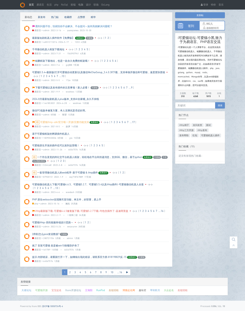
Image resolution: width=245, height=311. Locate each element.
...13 (61, 76)
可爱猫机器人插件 (210, 135)
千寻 (165, 157)
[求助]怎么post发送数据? (45, 234)
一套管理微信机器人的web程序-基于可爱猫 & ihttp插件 (67, 172)
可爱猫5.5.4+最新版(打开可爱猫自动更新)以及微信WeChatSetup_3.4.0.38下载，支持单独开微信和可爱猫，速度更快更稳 (98, 72)
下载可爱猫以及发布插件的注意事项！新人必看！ (62, 87)
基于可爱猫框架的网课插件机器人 (50, 133)
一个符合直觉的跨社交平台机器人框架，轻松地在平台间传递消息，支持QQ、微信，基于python (89, 157)
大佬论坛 (26, 290)
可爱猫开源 (41, 290)
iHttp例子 (184, 125)
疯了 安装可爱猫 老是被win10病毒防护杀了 (55, 245)
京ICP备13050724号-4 (52, 306)
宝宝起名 (56, 290)
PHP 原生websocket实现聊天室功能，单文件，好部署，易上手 (66, 199)
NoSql (64, 4)
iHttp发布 (202, 130)
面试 (208, 125)
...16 (160, 210)
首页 (31, 4)
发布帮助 (184, 135)
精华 (93, 17)
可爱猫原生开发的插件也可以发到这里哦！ (55, 145)
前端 (73, 4)
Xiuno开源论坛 (73, 290)
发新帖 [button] (200, 15)
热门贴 (55, 17)
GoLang (105, 4)
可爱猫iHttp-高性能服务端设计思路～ (52, 222)
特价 (213, 4)
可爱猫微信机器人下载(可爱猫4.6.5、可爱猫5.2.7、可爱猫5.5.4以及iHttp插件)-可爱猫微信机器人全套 (88, 184)
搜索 (220, 105)
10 (112, 272)
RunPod (100, 290)
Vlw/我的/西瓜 (39, 161)
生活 (49, 4)
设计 (88, 4)
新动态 (28, 17)
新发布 (41, 17)
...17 (132, 122)
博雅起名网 (128, 290)
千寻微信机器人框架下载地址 (48, 49)
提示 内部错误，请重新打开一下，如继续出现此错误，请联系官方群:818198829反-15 (79, 256)
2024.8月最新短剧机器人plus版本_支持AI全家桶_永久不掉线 (65, 98)
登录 (204, 4)
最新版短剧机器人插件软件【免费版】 (53, 37)
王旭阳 (88, 290)
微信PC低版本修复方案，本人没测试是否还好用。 (59, 110)
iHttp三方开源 (186, 130)
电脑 (80, 4)
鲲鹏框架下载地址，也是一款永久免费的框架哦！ (62, 60)
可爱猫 (89, 38)
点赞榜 (81, 17)
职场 (96, 4)
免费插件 (80, 38)
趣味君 (142, 290)
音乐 (221, 4)
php (56, 4)
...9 (130, 87)
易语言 (40, 4)
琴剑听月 (155, 290)
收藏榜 (68, 17)
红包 (195, 135)
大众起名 (169, 290)
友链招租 (114, 290)
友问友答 (197, 125)
